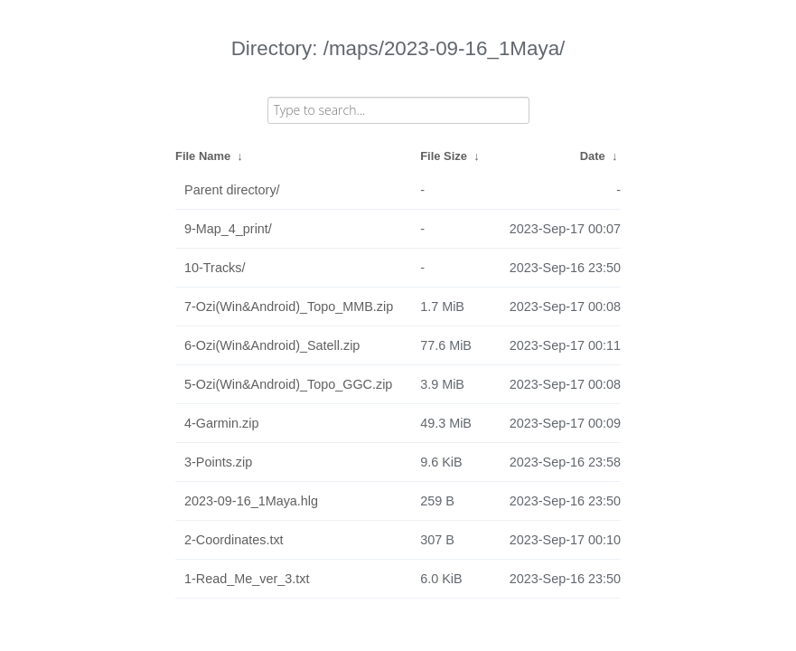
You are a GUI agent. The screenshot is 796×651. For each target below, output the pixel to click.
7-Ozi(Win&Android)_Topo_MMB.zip (288, 306)
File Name (202, 156)
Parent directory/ (232, 190)
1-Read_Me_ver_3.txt (246, 578)
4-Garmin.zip (221, 423)
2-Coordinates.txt (234, 540)
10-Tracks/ (214, 267)
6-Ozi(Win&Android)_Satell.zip (272, 345)
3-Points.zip (218, 462)
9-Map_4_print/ (228, 229)
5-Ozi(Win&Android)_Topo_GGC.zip (288, 384)
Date (592, 156)
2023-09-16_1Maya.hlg (251, 501)
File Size (443, 156)
